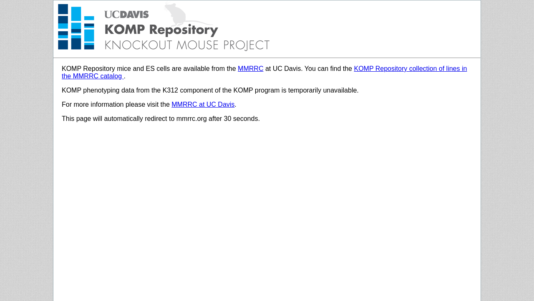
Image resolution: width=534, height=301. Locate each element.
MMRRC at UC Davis (202, 104)
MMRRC (250, 68)
